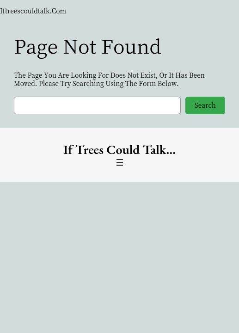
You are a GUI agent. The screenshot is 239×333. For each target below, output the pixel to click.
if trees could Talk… (119, 149)
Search (205, 105)
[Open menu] (119, 162)
